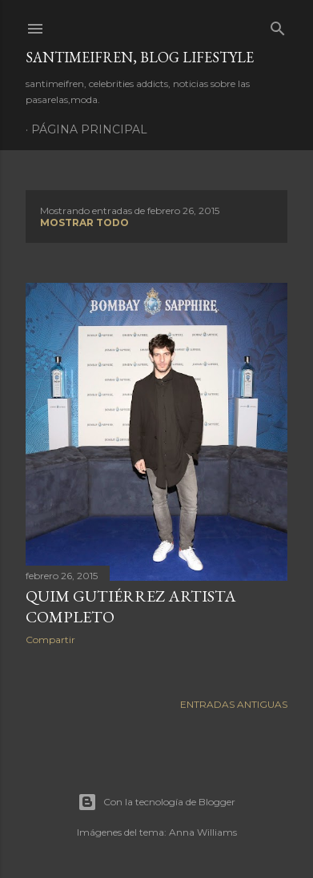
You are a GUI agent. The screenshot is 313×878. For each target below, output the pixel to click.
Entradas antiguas (233, 704)
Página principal (89, 129)
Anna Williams (203, 832)
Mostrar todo (84, 222)
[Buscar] (277, 25)
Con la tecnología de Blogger (156, 802)
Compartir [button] (50, 640)
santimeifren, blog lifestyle (140, 57)
